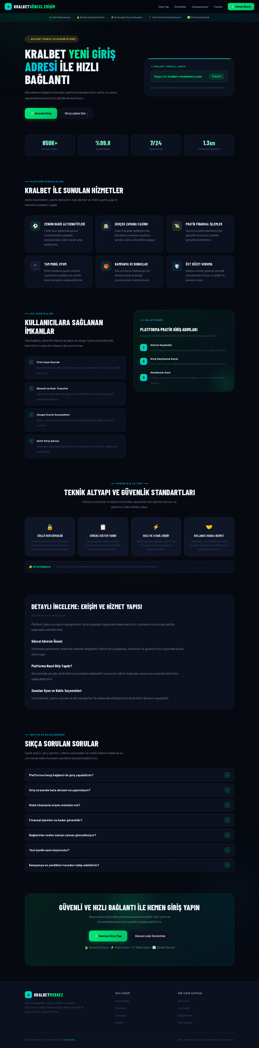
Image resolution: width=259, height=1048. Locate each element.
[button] (129, 775)
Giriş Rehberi (122, 1001)
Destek (119, 1022)
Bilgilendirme (185, 1015)
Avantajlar (121, 1015)
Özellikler (180, 6)
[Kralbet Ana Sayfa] (30, 6)
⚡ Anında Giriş (41, 113)
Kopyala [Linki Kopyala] (216, 76)
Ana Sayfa (183, 1008)
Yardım (218, 6)
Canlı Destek (185, 1022)
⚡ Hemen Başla (241, 6)
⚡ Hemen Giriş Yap (108, 936)
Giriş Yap (163, 6)
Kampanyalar (200, 6)
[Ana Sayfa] (67, 994)
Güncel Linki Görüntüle (150, 936)
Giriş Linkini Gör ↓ (76, 113)
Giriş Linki (183, 1001)
